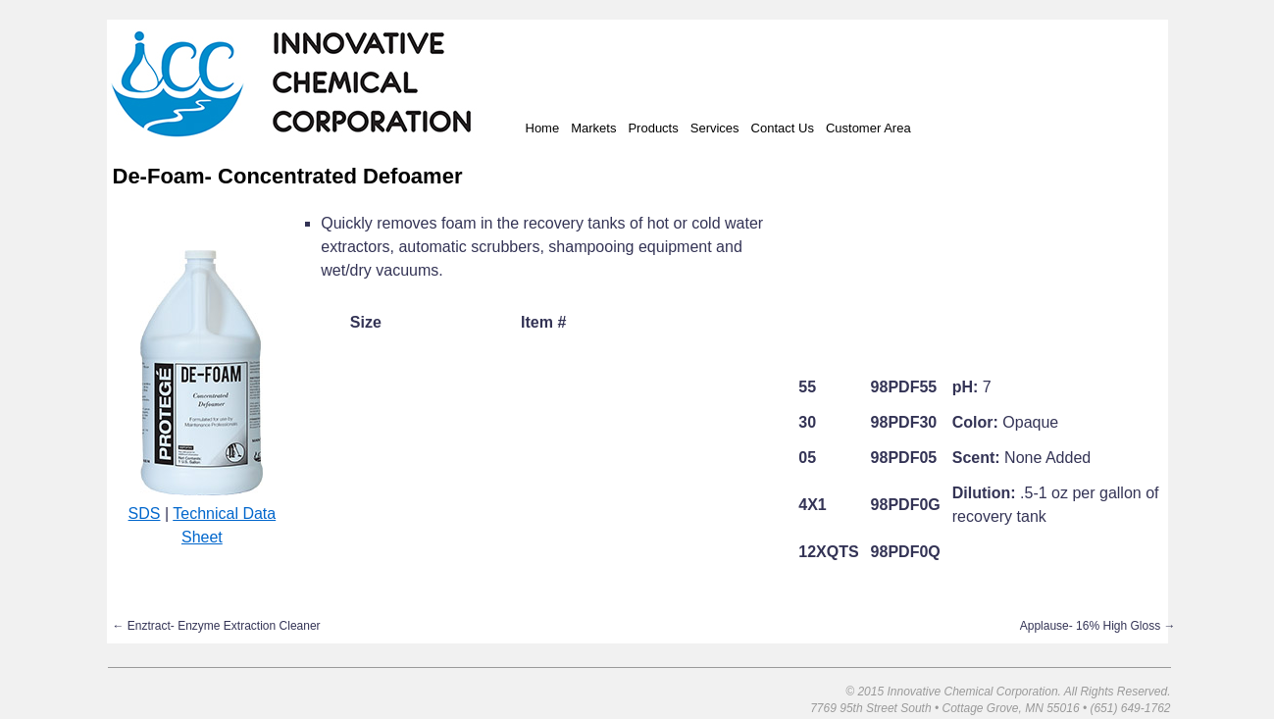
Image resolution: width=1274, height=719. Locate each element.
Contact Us (782, 128)
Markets (593, 128)
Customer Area (868, 128)
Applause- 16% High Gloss (1098, 626)
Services (714, 128)
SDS (144, 513)
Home (543, 128)
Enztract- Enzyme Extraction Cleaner (217, 626)
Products (653, 128)
